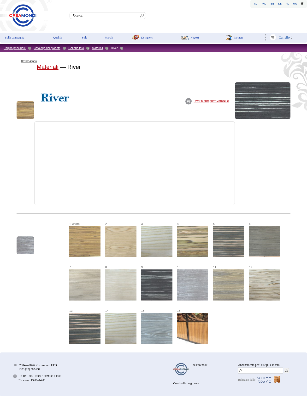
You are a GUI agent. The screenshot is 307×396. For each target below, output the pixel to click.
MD (264, 3)
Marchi (109, 37)
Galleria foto (76, 48)
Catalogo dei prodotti (47, 48)
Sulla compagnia (14, 37)
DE (280, 3)
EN (272, 3)
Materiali (97, 48)
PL (287, 3)
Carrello (284, 37)
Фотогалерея (29, 61)
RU (256, 3)
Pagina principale (15, 48)
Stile (84, 37)
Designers (147, 37)
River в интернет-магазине (211, 101)
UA (295, 3)
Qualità (57, 37)
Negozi (194, 37)
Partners (238, 37)
